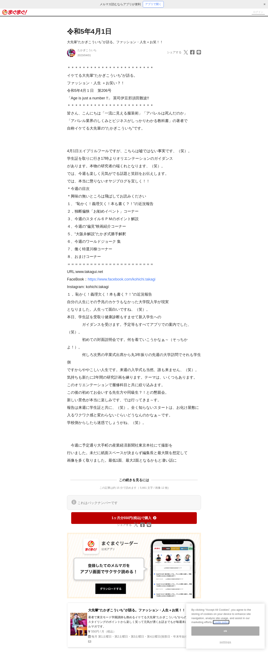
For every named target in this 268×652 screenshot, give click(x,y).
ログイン (257, 12)
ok (225, 633)
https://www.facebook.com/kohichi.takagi (121, 280)
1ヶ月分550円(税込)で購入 (134, 518)
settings (225, 644)
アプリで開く (153, 4)
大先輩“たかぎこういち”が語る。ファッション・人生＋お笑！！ (115, 42)
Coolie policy (221, 624)
